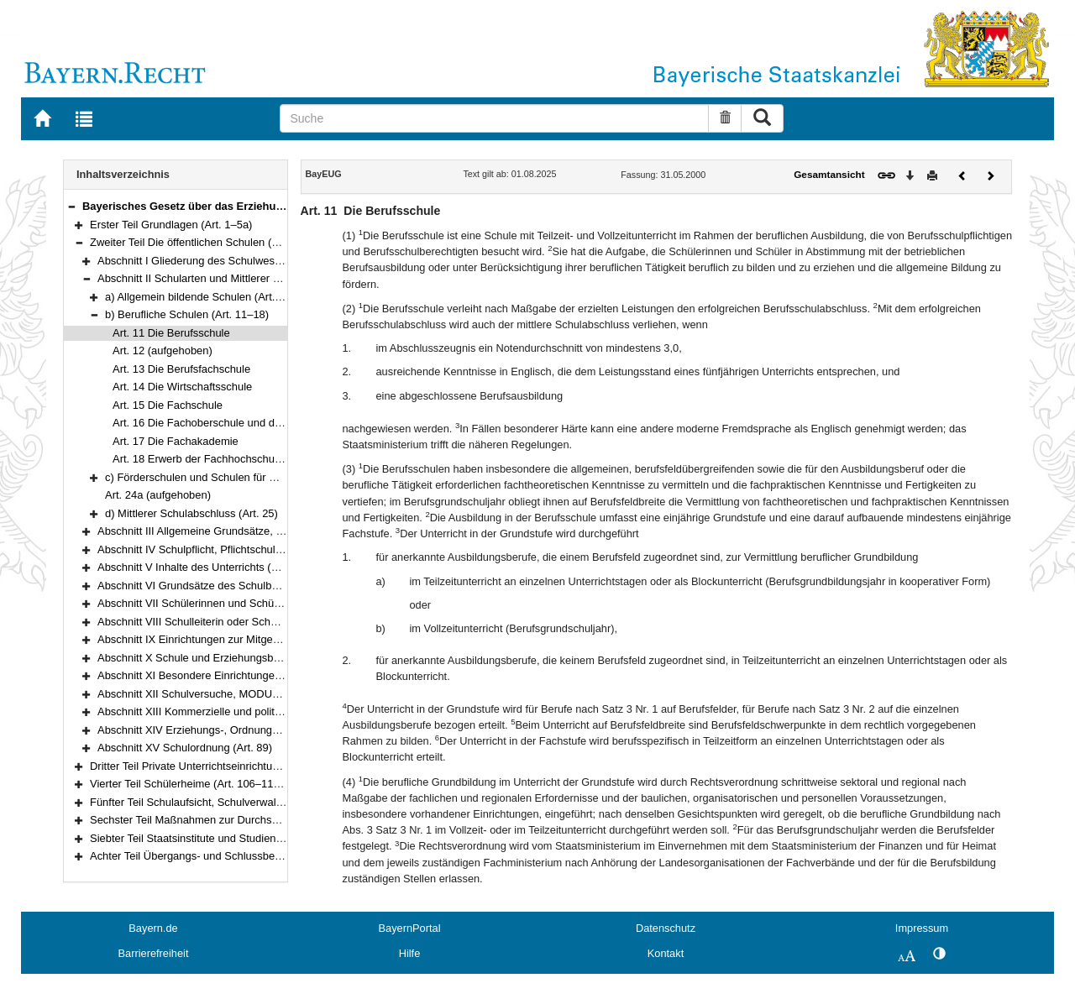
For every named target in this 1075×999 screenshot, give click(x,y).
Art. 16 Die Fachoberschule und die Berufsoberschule (241, 422)
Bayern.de (152, 928)
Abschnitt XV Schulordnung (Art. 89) (184, 747)
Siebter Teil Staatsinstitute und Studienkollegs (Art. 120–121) (236, 838)
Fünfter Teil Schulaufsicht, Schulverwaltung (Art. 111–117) (230, 802)
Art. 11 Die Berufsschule (171, 333)
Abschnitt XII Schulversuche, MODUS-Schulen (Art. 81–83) (240, 694)
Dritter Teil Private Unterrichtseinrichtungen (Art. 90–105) (226, 766)
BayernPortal (410, 928)
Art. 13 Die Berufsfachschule (181, 369)
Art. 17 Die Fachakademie (176, 441)
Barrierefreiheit (153, 953)
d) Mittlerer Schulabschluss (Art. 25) (191, 513)
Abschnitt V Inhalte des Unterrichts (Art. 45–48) (211, 567)
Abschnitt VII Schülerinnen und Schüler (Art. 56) (212, 603)
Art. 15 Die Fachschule (168, 405)
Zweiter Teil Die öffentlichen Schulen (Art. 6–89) (204, 242)
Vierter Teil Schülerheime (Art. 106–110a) (189, 783)
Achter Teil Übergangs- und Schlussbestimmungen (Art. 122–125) (248, 856)
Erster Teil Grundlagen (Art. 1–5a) (171, 224)
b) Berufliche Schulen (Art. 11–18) (187, 314)
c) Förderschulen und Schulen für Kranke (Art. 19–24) (234, 477)
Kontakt (666, 953)
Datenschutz (665, 928)
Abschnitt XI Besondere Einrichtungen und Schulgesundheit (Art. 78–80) (271, 675)
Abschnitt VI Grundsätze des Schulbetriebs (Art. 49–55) (230, 585)
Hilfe (410, 953)
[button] (71, 206)
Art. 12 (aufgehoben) (162, 350)
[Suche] (494, 118)
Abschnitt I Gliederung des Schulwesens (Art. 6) (212, 260)
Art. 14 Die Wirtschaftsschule (182, 386)
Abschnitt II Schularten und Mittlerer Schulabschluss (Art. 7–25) (250, 278)
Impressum (921, 928)
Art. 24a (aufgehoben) (158, 495)
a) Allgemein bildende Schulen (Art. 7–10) (205, 296)
